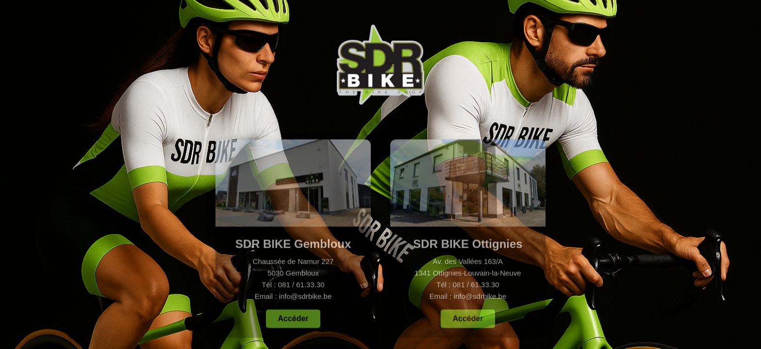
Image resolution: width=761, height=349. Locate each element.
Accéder (293, 320)
